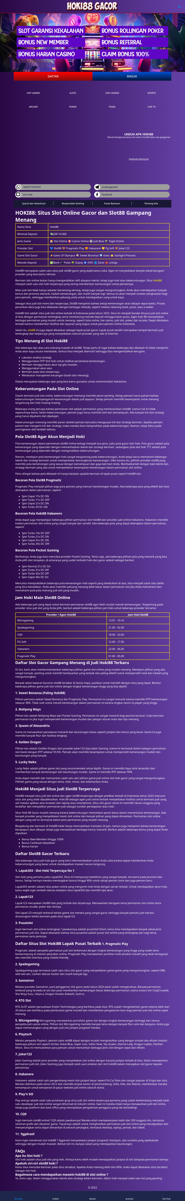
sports (151, 89)
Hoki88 (157, 280)
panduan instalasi (139, 159)
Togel (112, 103)
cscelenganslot (106, 187)
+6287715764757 (28, 187)
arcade (33, 103)
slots (72, 89)
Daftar (53, 76)
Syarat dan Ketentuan (34, 203)
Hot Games (33, 89)
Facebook (103, 194)
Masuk (132, 76)
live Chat (166, 1196)
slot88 (31, 330)
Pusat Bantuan (112, 203)
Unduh (55, 1196)
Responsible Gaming (73, 203)
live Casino (112, 89)
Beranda (18, 1196)
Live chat (23, 194)
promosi (129, 1196)
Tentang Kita (151, 203)
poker (72, 103)
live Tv (152, 103)
